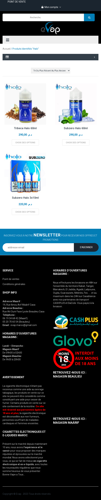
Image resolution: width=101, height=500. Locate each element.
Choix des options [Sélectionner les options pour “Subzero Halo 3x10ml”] (25, 212)
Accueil (6, 48)
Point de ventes (11, 279)
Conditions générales (14, 284)
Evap (18, 494)
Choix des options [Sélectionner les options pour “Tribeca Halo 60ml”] (25, 142)
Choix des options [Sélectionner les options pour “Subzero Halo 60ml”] (76, 142)
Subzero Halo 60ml (76, 128)
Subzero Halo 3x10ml (25, 197)
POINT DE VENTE (17, 1)
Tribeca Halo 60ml (25, 128)
